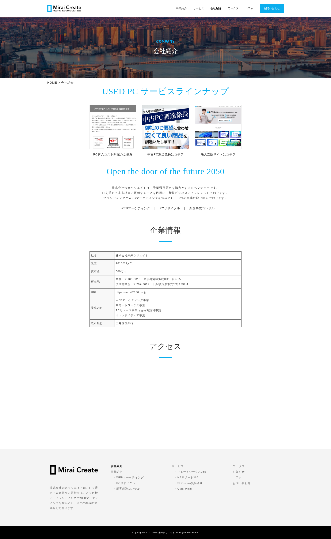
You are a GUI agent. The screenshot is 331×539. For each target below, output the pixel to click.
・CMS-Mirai (183, 488)
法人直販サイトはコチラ (218, 154)
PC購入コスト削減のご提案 (112, 154)
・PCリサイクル (124, 483)
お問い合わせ (271, 8)
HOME (52, 82)
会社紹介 (215, 8)
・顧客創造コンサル (126, 488)
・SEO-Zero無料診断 (188, 483)
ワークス (233, 8)
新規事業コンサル (202, 208)
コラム (249, 8)
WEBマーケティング (135, 208)
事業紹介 (181, 8)
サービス (198, 8)
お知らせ (239, 471)
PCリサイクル (170, 208)
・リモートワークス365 (190, 471)
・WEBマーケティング (128, 477)
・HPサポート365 (186, 477)
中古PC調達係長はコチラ (165, 154)
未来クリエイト (167, 532)
